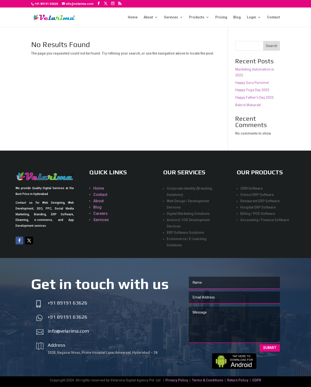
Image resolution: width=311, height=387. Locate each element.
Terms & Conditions (207, 380)
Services (171, 17)
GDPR (256, 380)
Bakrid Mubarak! (248, 105)
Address (56, 345)
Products (196, 17)
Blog (237, 17)
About (148, 17)
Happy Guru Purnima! (252, 83)
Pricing (221, 17)
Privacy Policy (177, 380)
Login (251, 17)
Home (133, 17)
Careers (100, 213)
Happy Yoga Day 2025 (252, 90)
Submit (269, 348)
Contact (273, 17)
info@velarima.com (68, 331)
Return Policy (237, 380)
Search (271, 46)
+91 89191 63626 (46, 4)
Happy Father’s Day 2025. (255, 97)
